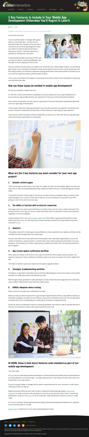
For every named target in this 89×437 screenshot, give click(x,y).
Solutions (30, 9)
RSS (23, 425)
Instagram (18, 425)
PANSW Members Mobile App (37, 218)
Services (20, 9)
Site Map (25, 421)
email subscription (31, 425)
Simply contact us (14, 409)
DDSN (12, 375)
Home (11, 27)
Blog (61, 9)
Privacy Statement (15, 421)
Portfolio (11, 9)
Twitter (10, 425)
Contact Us (33, 421)
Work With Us (41, 9)
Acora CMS (31, 396)
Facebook (5, 425)
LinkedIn (14, 425)
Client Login (52, 9)
